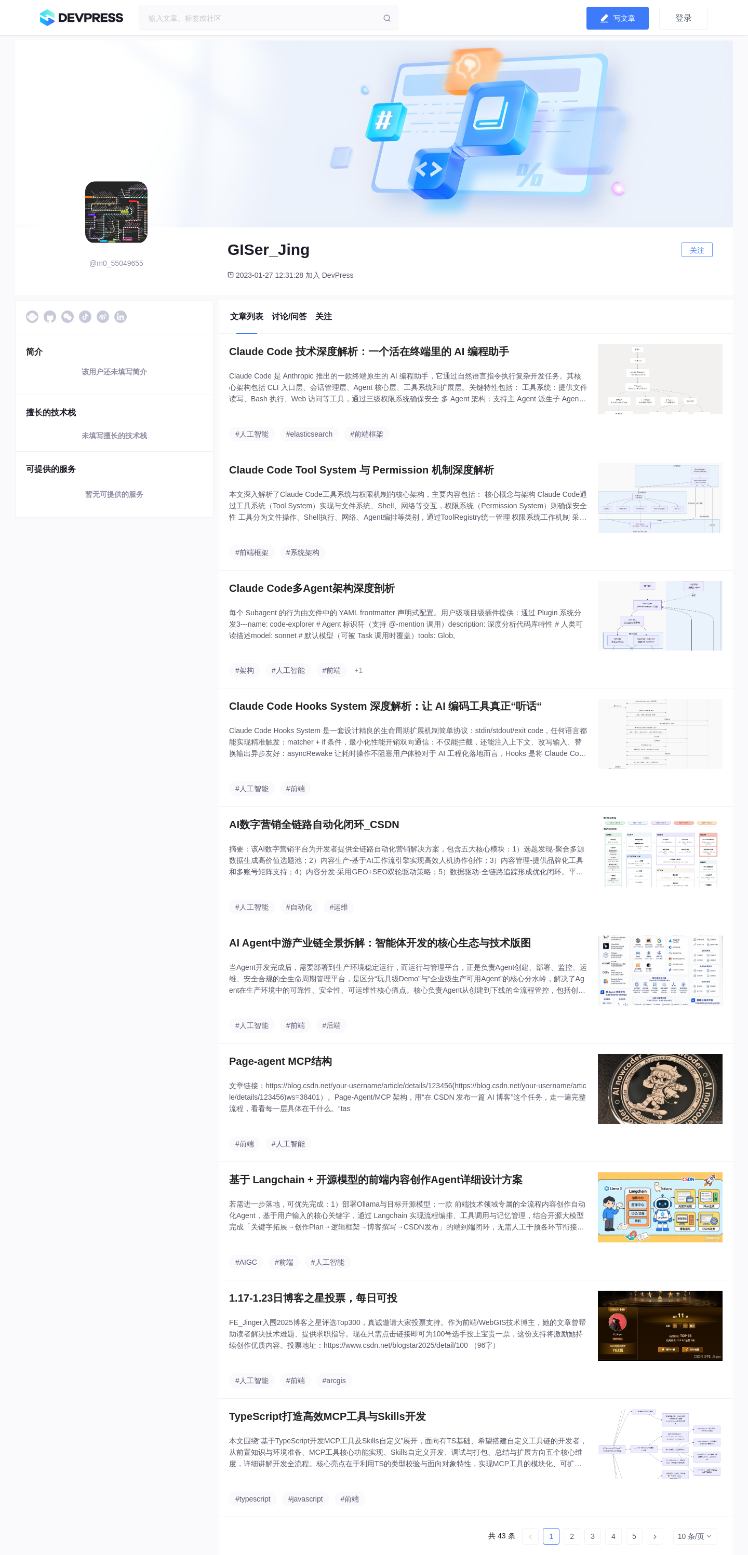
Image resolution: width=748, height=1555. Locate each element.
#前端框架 (366, 434)
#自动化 (299, 907)
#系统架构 (302, 552)
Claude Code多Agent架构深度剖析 (312, 588)
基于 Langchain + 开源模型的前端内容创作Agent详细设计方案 (376, 1179)
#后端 (332, 1025)
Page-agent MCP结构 (280, 1061)
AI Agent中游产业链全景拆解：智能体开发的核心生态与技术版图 (380, 943)
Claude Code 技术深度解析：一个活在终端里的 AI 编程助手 (369, 351)
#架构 (244, 670)
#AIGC (246, 1262)
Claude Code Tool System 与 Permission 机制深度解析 (361, 470)
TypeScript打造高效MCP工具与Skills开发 (327, 1416)
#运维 (339, 907)
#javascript (305, 1499)
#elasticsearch (309, 434)
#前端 (332, 670)
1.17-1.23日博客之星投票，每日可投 (313, 1298)
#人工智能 (252, 434)
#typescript (253, 1499)
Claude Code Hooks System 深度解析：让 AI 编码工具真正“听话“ (385, 706)
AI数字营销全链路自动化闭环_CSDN (314, 824)
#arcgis (334, 1380)
